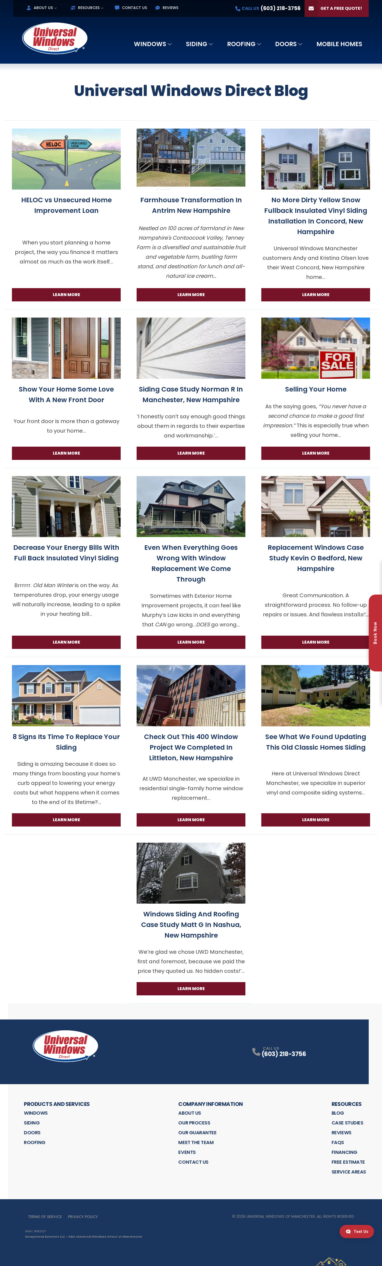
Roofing (241, 44)
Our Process (194, 1122)
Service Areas (349, 1171)
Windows (150, 44)
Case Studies (347, 1122)
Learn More (66, 295)
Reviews (166, 7)
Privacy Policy (83, 1216)
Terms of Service (45, 1216)
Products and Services (57, 1104)
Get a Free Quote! (333, 8)
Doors (286, 44)
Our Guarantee (197, 1132)
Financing (344, 1152)
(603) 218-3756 (284, 1054)
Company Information (210, 1104)
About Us (40, 7)
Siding (196, 44)
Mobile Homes (339, 44)
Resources (85, 7)
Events (187, 1152)
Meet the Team (196, 1142)
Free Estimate (348, 1162)
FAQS (338, 1142)
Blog (338, 1113)
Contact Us (131, 7)
